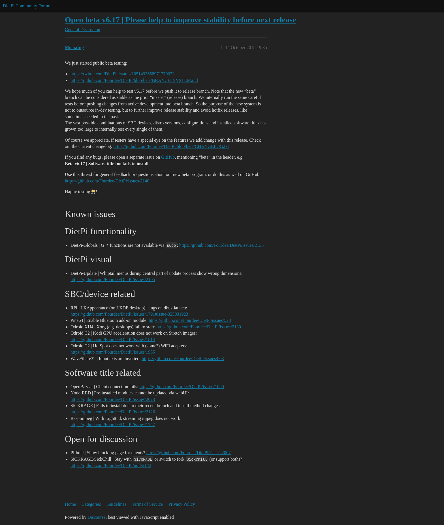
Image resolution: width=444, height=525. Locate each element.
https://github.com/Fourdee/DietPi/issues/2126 (113, 411)
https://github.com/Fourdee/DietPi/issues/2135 (221, 245)
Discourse (96, 517)
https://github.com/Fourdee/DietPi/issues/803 (183, 358)
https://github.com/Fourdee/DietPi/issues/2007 (188, 452)
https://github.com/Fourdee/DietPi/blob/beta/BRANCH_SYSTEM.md (134, 80)
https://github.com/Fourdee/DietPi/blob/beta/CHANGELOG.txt (171, 146)
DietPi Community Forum (26, 5)
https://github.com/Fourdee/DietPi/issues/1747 (113, 424)
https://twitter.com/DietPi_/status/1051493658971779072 (123, 73)
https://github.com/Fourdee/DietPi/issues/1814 (113, 339)
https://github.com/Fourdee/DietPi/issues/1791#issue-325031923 (129, 314)
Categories (91, 504)
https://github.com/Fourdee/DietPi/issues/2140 (107, 180)
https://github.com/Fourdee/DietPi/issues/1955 (113, 352)
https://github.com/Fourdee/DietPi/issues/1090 (182, 386)
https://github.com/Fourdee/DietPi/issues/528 (190, 320)
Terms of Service (147, 504)
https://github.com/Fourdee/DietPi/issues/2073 (113, 399)
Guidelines (116, 504)
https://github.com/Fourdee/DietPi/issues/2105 (113, 279)
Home (70, 504)
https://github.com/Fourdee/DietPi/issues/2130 (199, 326)
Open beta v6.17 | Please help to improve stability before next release (180, 19)
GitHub (168, 157)
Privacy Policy (181, 504)
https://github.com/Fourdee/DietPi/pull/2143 (111, 465)
